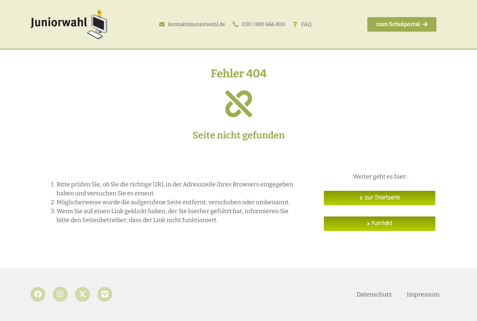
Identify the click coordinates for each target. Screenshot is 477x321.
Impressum (423, 294)
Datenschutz (374, 294)
